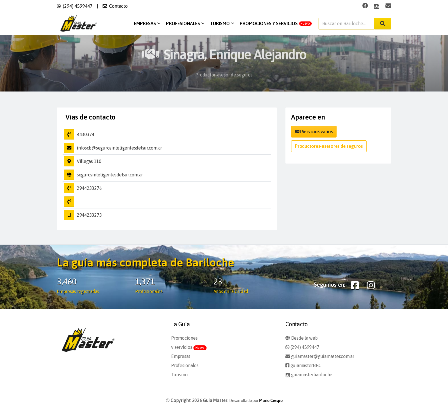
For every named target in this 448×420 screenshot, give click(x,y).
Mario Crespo (270, 400)
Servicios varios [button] (314, 131)
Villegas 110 (89, 161)
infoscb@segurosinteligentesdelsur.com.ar (119, 147)
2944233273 (89, 215)
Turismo (222, 23)
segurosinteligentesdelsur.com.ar (110, 174)
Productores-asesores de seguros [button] (329, 146)
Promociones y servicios (276, 23)
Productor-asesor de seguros (224, 78)
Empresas (147, 23)
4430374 (85, 134)
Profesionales (185, 23)
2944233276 (89, 188)
